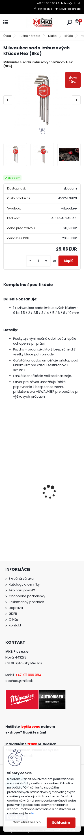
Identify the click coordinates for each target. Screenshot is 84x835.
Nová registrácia (70, 9)
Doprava (16, 608)
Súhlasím (61, 822)
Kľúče (52, 36)
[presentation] (7, 99)
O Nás (14, 619)
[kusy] (38, 261)
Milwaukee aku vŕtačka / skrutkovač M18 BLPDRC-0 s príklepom (38, 506)
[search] (69, 22)
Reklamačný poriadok (26, 602)
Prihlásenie (45, 9)
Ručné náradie (29, 36)
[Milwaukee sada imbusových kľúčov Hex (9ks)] (42, 100)
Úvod (7, 36)
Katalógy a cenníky (24, 584)
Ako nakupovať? (22, 590)
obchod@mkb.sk (19, 681)
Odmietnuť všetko (27, 822)
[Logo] (42, 22)
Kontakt (15, 625)
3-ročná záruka (21, 578)
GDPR (13, 613)
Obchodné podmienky (27, 596)
